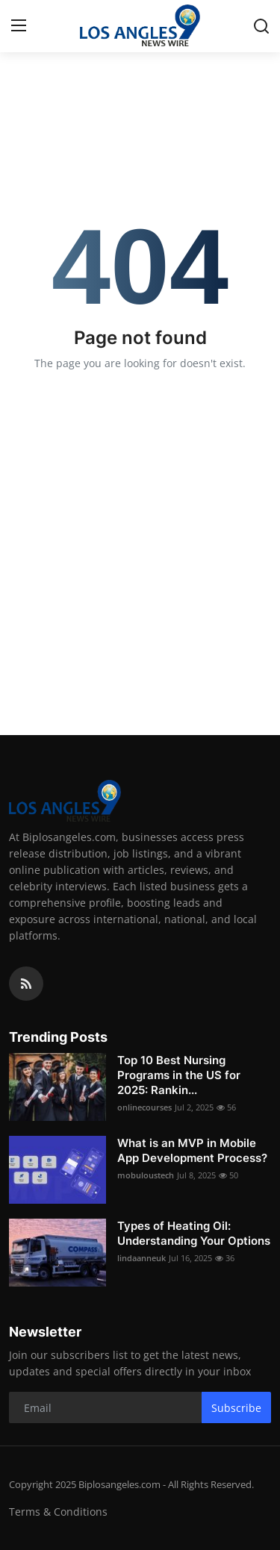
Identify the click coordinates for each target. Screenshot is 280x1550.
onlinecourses (144, 1107)
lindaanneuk (141, 1257)
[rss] (26, 983)
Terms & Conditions (58, 1511)
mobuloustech (145, 1175)
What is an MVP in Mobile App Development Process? (192, 1150)
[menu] (18, 26)
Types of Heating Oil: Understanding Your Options (193, 1233)
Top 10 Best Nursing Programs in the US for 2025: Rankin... (178, 1075)
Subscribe (236, 1408)
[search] (261, 26)
